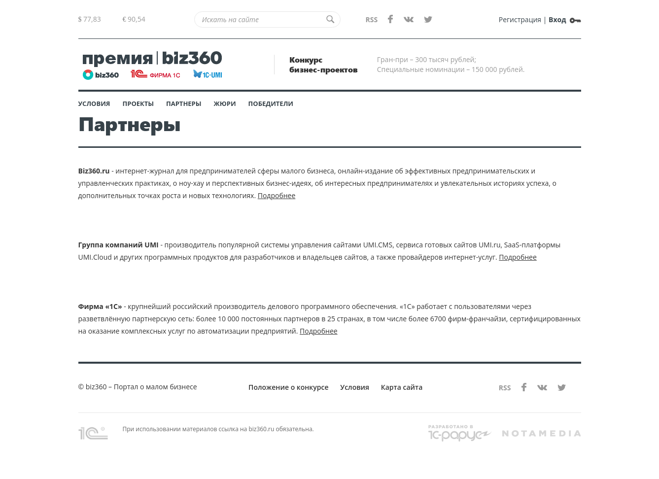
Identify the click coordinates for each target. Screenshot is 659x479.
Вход (557, 19)
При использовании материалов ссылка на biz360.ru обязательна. (196, 432)
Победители (270, 103)
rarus (460, 434)
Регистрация (520, 19)
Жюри (225, 103)
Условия (94, 103)
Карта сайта (402, 387)
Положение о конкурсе (288, 387)
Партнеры (184, 103)
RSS (371, 19)
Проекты (138, 103)
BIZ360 (152, 64)
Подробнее (277, 195)
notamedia (541, 433)
